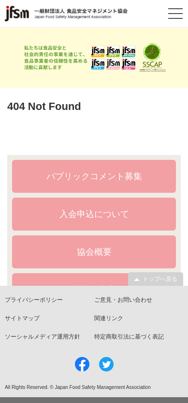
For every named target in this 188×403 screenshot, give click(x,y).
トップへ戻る (160, 279)
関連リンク (108, 318)
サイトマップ (22, 318)
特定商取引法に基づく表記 (129, 336)
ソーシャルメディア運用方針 (42, 336)
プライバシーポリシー (34, 299)
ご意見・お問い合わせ (123, 299)
